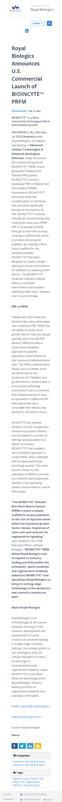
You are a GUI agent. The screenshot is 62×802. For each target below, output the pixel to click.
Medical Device (21, 778)
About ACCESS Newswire (34, 794)
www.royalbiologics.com (26, 717)
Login (49, 799)
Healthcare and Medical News (29, 761)
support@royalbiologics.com (37, 706)
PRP (22, 781)
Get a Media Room (32, 799)
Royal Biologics (42, 9)
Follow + (37, 23)
